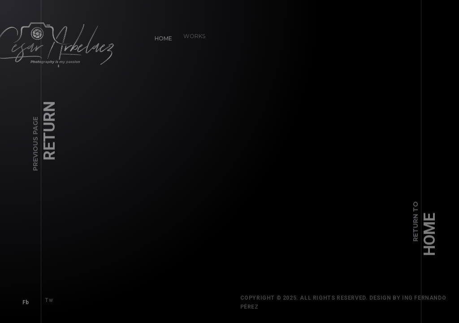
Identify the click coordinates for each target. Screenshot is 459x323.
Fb (23, 300)
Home (161, 36)
